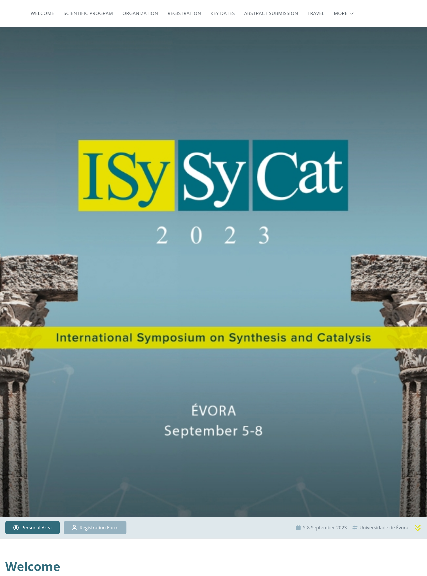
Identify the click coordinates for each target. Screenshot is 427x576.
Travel (316, 13)
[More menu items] (344, 13)
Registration (184, 13)
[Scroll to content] (418, 528)
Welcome (42, 13)
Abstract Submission (271, 13)
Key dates (222, 13)
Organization (140, 13)
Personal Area (32, 527)
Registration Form (95, 527)
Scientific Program (88, 13)
